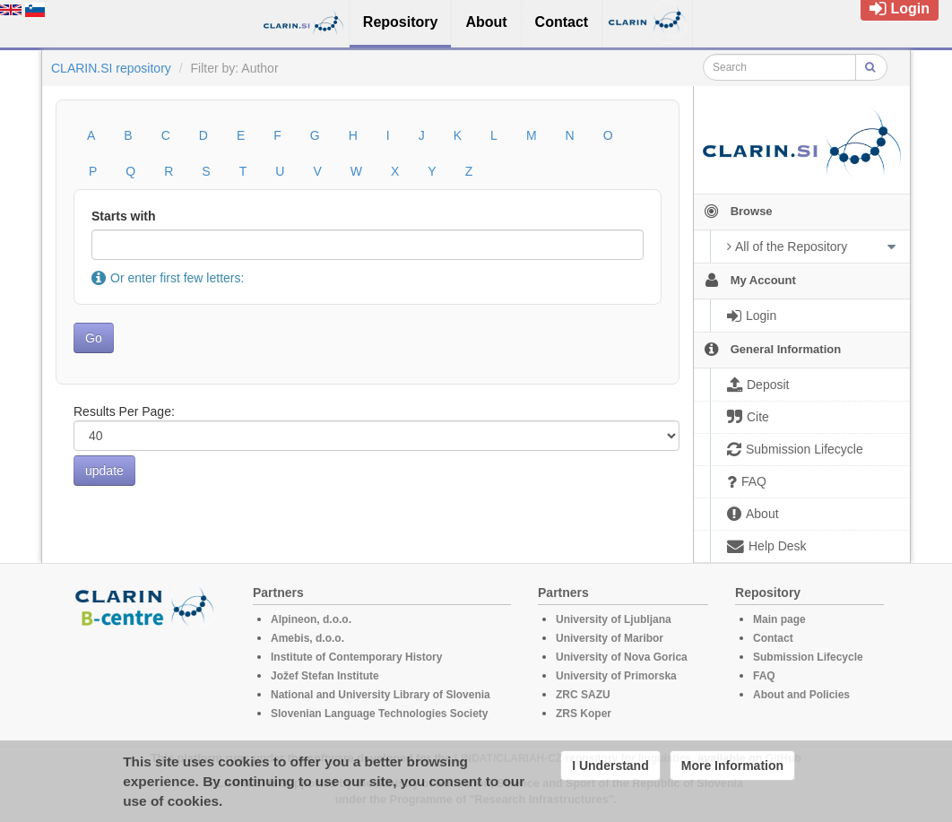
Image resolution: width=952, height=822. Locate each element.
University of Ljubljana (613, 619)
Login (900, 8)
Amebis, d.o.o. (307, 638)
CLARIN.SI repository (111, 68)
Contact (773, 638)
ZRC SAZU (583, 694)
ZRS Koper (583, 713)
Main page (779, 619)
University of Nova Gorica (622, 657)
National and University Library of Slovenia (380, 694)
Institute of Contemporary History (356, 657)
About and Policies (801, 694)
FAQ (764, 676)
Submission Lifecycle (808, 657)
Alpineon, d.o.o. (311, 619)
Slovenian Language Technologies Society (380, 713)
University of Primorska (616, 676)
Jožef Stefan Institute (325, 676)
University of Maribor (609, 638)
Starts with (123, 216)
